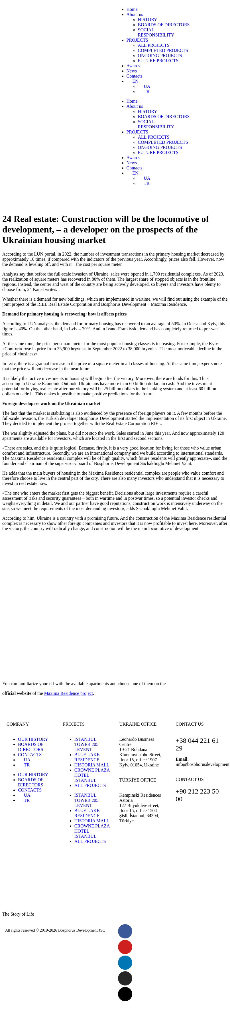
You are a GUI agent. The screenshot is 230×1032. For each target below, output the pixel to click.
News (132, 70)
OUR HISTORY (33, 739)
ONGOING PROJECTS (160, 55)
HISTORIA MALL (91, 764)
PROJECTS (137, 40)
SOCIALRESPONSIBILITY (156, 32)
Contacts (135, 76)
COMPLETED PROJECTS (163, 50)
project (68, 693)
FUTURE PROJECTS (158, 60)
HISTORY (147, 19)
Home (132, 9)
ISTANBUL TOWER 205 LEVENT (86, 744)
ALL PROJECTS (154, 45)
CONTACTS (30, 754)
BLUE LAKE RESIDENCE (86, 757)
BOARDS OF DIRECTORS (164, 24)
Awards (133, 65)
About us (135, 14)
